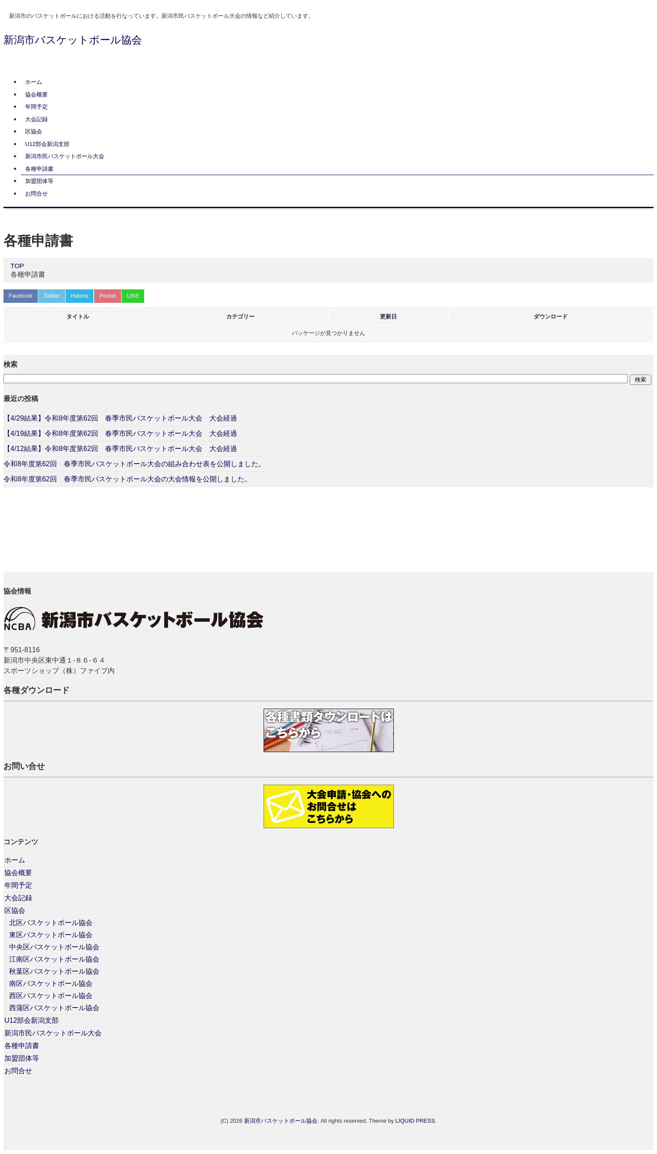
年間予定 (36, 106)
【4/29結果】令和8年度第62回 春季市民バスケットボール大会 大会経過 (120, 418)
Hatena (83, 295)
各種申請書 (39, 169)
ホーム (33, 82)
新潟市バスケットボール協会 (72, 40)
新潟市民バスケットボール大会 (64, 156)
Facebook (21, 295)
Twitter (54, 295)
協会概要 (36, 94)
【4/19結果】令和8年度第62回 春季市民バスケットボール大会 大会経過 (120, 434)
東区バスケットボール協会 (50, 934)
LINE (139, 295)
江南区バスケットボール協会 (54, 959)
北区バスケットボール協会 (50, 922)
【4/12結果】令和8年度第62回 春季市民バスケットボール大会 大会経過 (120, 449)
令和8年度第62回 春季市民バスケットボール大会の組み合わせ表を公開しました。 (134, 464)
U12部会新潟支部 (47, 144)
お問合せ (36, 193)
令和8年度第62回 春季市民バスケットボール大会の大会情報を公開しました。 (127, 479)
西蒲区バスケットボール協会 (54, 1007)
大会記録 (36, 119)
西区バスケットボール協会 (50, 995)
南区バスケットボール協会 (50, 983)
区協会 (33, 131)
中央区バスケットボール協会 (54, 947)
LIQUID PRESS (415, 1121)
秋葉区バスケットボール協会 (54, 971)
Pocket (113, 295)
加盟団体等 (39, 181)
